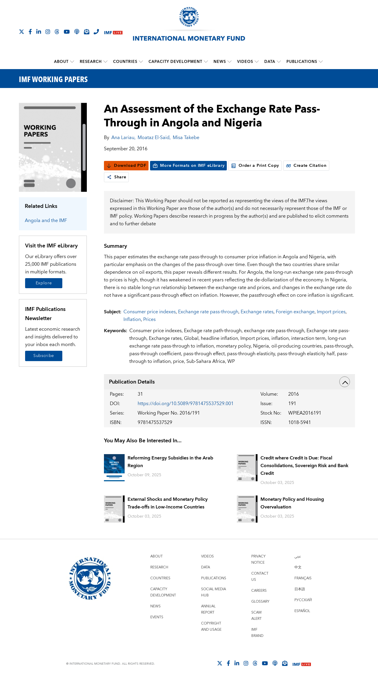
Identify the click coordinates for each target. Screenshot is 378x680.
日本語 (299, 589)
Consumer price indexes (149, 312)
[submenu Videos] (256, 61)
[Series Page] (53, 146)
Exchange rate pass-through (208, 312)
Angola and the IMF (46, 220)
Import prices (331, 312)
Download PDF (126, 165)
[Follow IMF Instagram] (47, 31)
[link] (109, 177)
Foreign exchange (295, 312)
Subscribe (43, 355)
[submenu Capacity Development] (205, 61)
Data (269, 61)
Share (116, 177)
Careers (259, 591)
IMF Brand (257, 633)
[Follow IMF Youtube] (67, 31)
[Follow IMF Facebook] (30, 31)
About (61, 61)
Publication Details (229, 381)
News (220, 61)
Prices (149, 319)
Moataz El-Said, (154, 137)
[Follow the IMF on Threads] (57, 31)
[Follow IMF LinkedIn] (38, 31)
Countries (125, 61)
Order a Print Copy (255, 165)
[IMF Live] (113, 32)
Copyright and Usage (211, 626)
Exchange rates (257, 312)
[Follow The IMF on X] (21, 31)
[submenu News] (229, 61)
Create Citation (306, 165)
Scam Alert (256, 615)
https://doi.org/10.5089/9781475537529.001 (186, 403)
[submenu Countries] (140, 61)
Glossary (260, 602)
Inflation (132, 319)
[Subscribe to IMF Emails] (86, 31)
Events (156, 617)
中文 (298, 567)
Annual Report (208, 609)
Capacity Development (175, 61)
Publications (301, 61)
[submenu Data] (278, 61)
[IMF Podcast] (76, 31)
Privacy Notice (258, 559)
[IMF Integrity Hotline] (96, 31)
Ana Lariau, (123, 137)
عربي (297, 556)
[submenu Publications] (320, 61)
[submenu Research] (105, 61)
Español (302, 611)
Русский (303, 600)
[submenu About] (72, 61)
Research (91, 61)
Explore (44, 283)
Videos (245, 61)
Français (303, 578)
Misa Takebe (186, 137)
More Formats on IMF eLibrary (188, 165)
